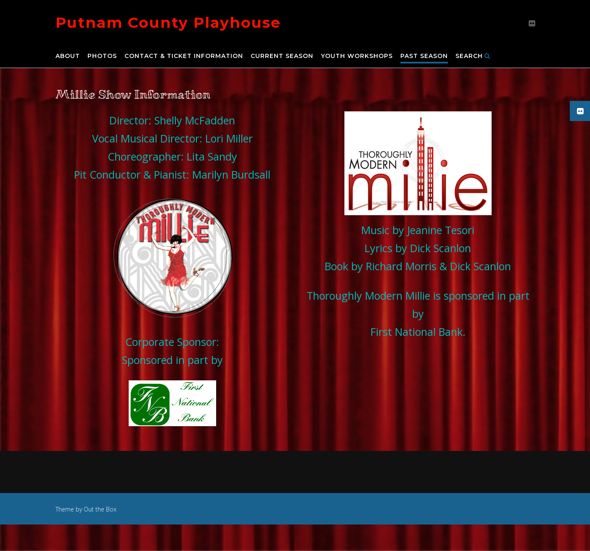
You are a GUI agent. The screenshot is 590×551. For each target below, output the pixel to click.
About (68, 56)
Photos (102, 56)
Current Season (282, 56)
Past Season (424, 56)
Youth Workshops (357, 56)
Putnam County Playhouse (168, 22)
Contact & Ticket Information (183, 56)
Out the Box (100, 509)
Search (472, 56)
